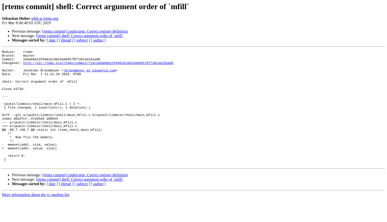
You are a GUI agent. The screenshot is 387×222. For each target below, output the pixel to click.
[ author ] (98, 40)
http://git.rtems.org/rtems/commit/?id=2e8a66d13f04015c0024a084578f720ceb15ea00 (98, 66)
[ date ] (52, 40)
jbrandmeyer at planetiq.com (90, 74)
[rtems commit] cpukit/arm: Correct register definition (85, 31)
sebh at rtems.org (44, 18)
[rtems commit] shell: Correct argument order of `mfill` (80, 36)
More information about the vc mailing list (35, 218)
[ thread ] (66, 40)
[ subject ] (82, 40)
